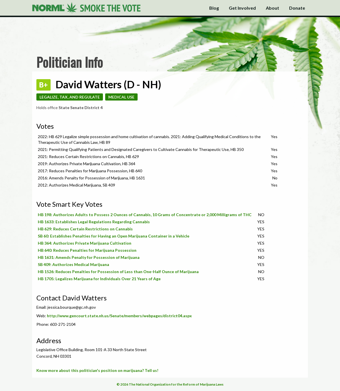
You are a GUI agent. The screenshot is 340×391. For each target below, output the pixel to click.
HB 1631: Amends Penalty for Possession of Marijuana (89, 257)
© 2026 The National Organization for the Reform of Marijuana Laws (170, 384)
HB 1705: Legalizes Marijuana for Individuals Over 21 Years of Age (99, 278)
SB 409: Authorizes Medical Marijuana (73, 264)
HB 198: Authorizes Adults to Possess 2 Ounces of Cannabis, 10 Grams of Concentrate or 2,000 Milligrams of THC (145, 214)
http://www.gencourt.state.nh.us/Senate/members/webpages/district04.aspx (119, 315)
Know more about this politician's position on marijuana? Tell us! (97, 370)
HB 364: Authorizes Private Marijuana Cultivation (84, 243)
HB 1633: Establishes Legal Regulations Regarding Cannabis (94, 221)
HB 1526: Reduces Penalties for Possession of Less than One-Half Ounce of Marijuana (118, 271)
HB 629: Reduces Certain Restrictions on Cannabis (85, 228)
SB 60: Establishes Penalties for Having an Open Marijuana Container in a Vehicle (113, 236)
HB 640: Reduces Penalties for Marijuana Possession (87, 250)
